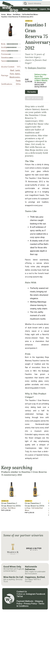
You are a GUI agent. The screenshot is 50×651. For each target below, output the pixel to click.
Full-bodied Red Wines (30, 14)
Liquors (43, 9)
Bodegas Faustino (37, 67)
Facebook (40, 594)
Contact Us (22, 591)
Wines (25, 9)
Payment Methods (25, 601)
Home (3, 14)
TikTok (20, 596)
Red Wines (16, 14)
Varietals (33, 9)
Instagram (30, 594)
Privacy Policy (30, 603)
